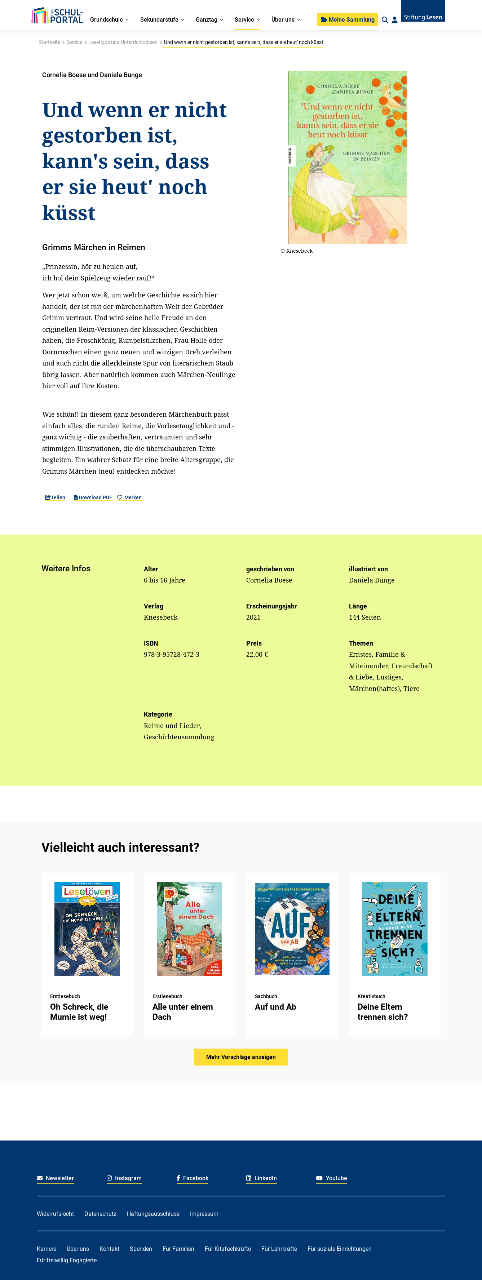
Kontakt (109, 1248)
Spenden (141, 1248)
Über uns (78, 1248)
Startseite (49, 42)
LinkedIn (261, 1178)
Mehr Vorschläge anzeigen (241, 1057)
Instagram (124, 1178)
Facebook (193, 1178)
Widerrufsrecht (55, 1213)
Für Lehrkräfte (279, 1248)
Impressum (204, 1213)
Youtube (331, 1178)
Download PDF (93, 497)
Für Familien (178, 1248)
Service (74, 42)
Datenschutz (100, 1213)
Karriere (46, 1248)
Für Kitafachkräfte (228, 1248)
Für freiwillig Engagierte (67, 1260)
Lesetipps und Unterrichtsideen (123, 42)
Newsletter (55, 1178)
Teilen (55, 497)
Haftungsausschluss (153, 1213)
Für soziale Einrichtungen (340, 1248)
